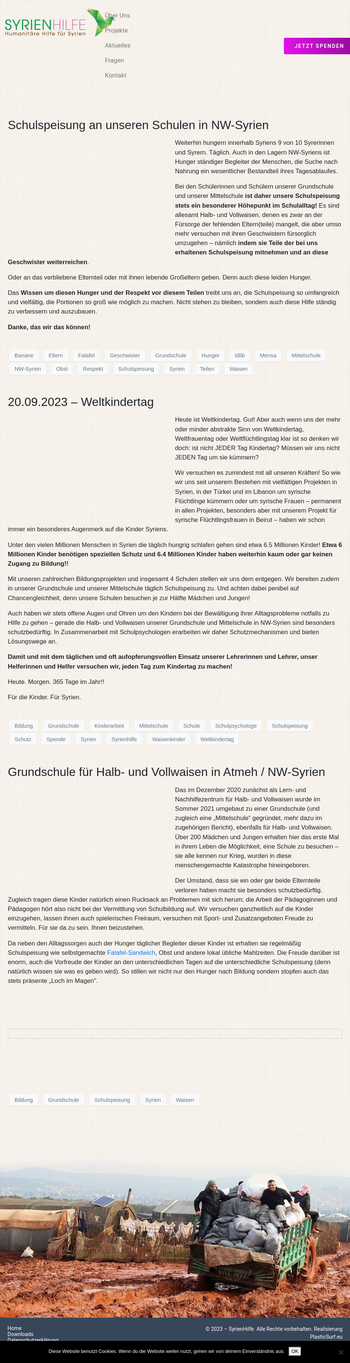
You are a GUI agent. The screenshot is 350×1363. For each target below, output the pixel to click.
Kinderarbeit (109, 726)
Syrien (177, 369)
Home (14, 1328)
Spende (56, 739)
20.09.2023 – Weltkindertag (81, 402)
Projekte (116, 30)
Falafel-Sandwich (131, 952)
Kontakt (116, 75)
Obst (62, 369)
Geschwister (125, 355)
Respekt (93, 369)
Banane (24, 355)
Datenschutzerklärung (32, 1340)
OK (294, 1351)
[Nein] (340, 1352)
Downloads (20, 1334)
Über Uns (117, 15)
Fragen (114, 60)
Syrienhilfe (124, 739)
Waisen (238, 369)
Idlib (240, 355)
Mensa (268, 355)
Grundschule (170, 355)
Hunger (211, 355)
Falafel (86, 355)
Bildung (24, 726)
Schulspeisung (136, 369)
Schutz (23, 739)
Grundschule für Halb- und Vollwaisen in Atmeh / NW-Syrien (166, 772)
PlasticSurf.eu (326, 1337)
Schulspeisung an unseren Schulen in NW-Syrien (138, 125)
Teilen (207, 369)
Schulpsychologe (236, 726)
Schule (191, 726)
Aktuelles (118, 45)
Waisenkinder (168, 739)
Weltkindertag (217, 739)
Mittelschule (306, 355)
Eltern (56, 355)
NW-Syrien (28, 369)
